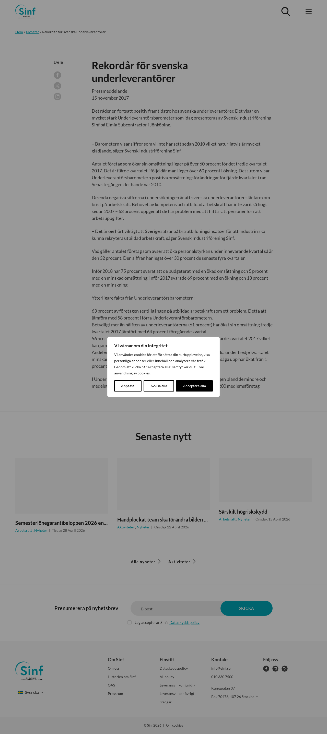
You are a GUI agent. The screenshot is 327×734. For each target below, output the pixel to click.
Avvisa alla (158, 386)
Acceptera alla (194, 386)
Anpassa (127, 386)
